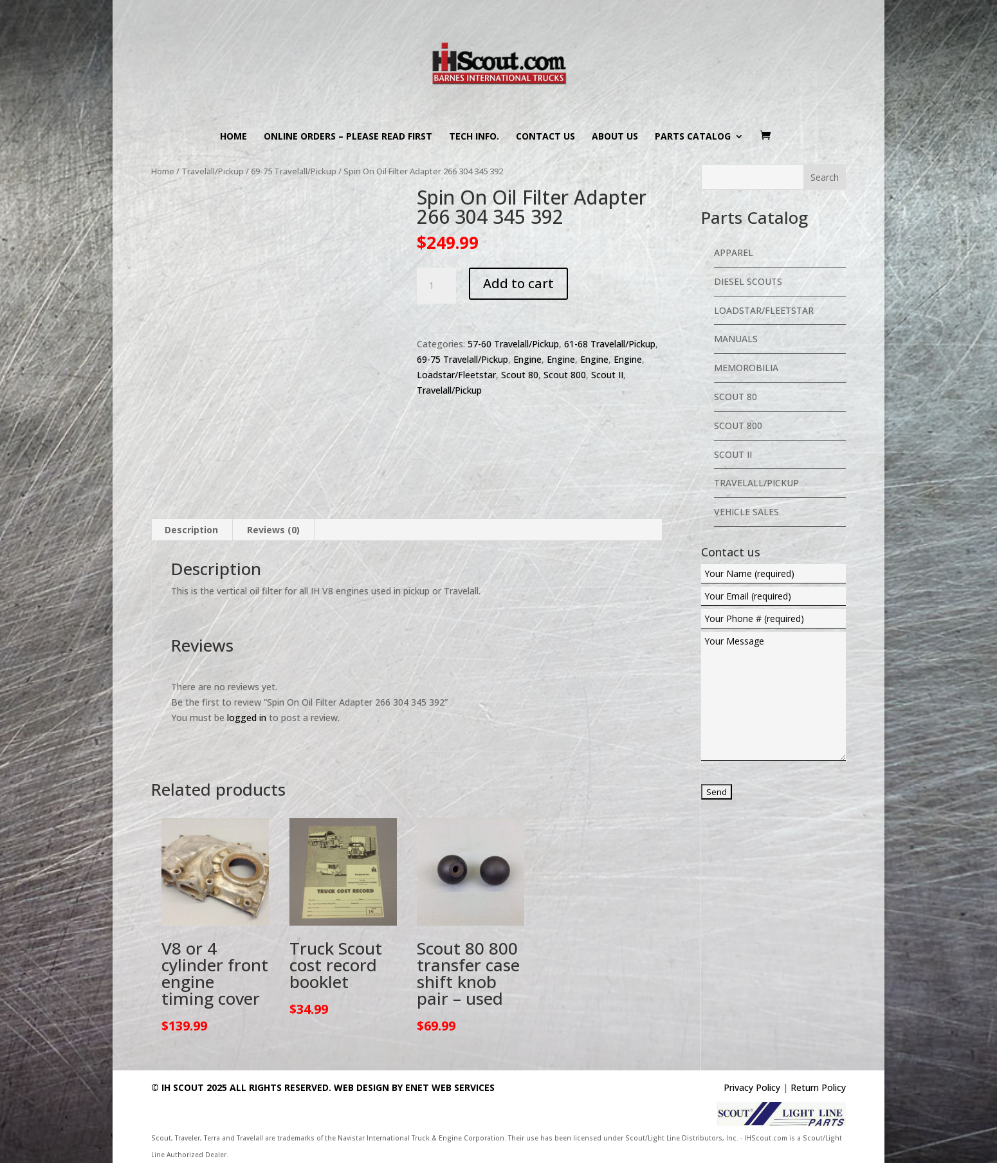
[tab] (192, 530)
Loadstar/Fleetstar (456, 375)
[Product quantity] (436, 286)
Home (233, 137)
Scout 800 (565, 375)
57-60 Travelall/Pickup (513, 344)
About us (615, 137)
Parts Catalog (693, 137)
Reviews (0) (273, 530)
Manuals (736, 339)
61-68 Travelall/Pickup (609, 344)
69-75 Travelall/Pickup (293, 171)
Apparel (733, 252)
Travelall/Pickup (212, 171)
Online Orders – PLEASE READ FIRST (348, 137)
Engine (527, 359)
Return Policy (818, 1087)
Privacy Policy (752, 1087)
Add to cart (518, 283)
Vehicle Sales (746, 512)
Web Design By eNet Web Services (414, 1087)
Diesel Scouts (748, 281)
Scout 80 (519, 375)
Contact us (545, 137)
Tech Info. (474, 137)
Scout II (607, 375)
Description (191, 530)
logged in (246, 717)
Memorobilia (746, 368)
